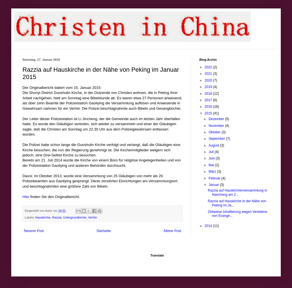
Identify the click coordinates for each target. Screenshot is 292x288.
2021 (209, 74)
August (214, 145)
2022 (209, 67)
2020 (209, 80)
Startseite (104, 231)
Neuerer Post (34, 231)
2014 (209, 226)
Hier (25, 197)
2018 (209, 94)
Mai (212, 165)
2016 (209, 107)
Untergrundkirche (74, 217)
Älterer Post (172, 231)
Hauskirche (43, 217)
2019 (209, 87)
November (217, 126)
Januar (214, 185)
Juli (212, 152)
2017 (209, 100)
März (213, 172)
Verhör (92, 217)
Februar (215, 178)
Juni (212, 158)
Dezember (217, 119)
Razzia (56, 217)
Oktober (215, 132)
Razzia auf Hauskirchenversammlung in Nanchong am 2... (237, 192)
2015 (209, 113)
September (217, 139)
